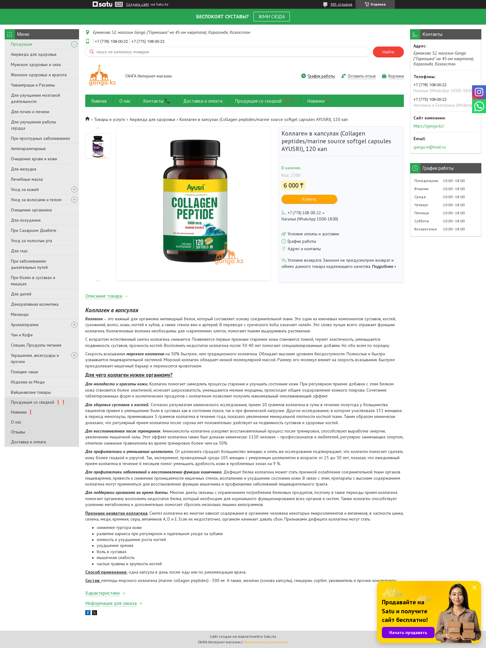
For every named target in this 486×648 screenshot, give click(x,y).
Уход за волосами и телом (36, 199)
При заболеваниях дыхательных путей (29, 264)
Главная (99, 101)
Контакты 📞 (157, 101)
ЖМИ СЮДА (271, 16)
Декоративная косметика (35, 304)
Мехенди (20, 314)
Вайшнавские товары (31, 392)
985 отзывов (341, 4)
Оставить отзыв (362, 76)
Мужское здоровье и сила (36, 64)
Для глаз (19, 251)
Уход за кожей (25, 189)
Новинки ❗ (22, 412)
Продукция (21, 44)
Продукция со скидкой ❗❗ (38, 402)
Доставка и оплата (28, 442)
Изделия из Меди (28, 382)
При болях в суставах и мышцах (33, 280)
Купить (309, 199)
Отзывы (18, 432)
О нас (16, 422)
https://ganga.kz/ (428, 126)
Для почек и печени (30, 111)
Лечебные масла (27, 179)
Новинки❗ (318, 101)
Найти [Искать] (388, 52)
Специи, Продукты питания (36, 345)
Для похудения (26, 220)
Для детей (21, 294)
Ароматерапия (24, 324)
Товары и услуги (109, 119)
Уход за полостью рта (31, 240)
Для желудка (23, 169)
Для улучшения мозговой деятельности (35, 98)
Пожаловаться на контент (265, 642)
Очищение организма (31, 210)
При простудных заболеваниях (40, 138)
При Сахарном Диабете (33, 230)
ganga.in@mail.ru (429, 147)
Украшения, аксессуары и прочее (35, 358)
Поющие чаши (24, 372)
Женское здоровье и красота (39, 75)
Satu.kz (270, 636)
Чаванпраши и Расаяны (33, 85)
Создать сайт (137, 4)
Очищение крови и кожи (34, 159)
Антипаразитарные (28, 148)
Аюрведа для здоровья (33, 54)
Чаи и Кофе (22, 335)
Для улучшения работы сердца (33, 125)
